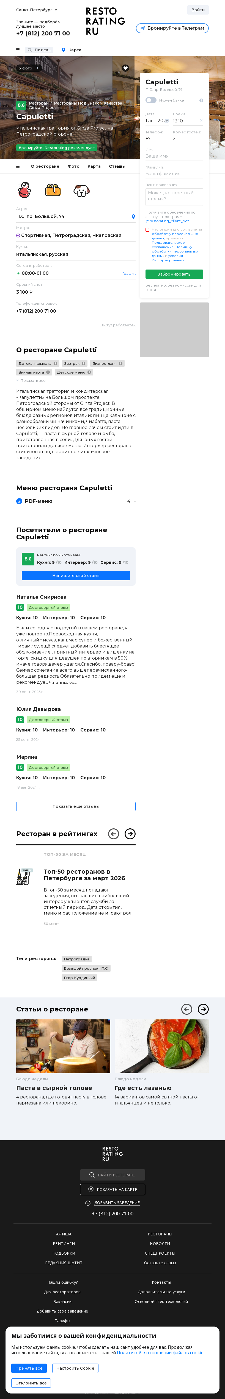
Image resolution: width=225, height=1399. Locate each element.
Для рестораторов (62, 1291)
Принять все (29, 1368)
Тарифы (62, 1320)
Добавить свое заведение (62, 1311)
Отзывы (117, 166)
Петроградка (76, 959)
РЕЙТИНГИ (64, 1243)
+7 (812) (36, 311)
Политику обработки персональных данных (175, 251)
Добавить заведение (117, 1202)
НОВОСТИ (160, 1243)
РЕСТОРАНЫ (160, 1234)
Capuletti (162, 82)
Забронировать (174, 274)
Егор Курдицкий (79, 977)
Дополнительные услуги (161, 1291)
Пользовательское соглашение (168, 244)
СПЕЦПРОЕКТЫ (160, 1253)
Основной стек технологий (161, 1301)
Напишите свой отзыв (76, 575)
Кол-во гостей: (187, 132)
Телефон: (154, 132)
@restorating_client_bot (167, 221)
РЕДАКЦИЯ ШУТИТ (64, 1262)
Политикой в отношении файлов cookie (160, 1353)
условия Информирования (168, 258)
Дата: (150, 114)
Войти (198, 9)
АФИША (64, 1234)
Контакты (161, 1282)
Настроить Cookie (75, 1368)
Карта (71, 49)
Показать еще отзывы (76, 806)
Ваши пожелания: (162, 185)
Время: (179, 114)
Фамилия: (155, 167)
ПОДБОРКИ (64, 1253)
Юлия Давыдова (38, 709)
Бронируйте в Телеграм (172, 28)
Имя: (150, 149)
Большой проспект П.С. (86, 968)
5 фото (29, 68)
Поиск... (39, 49)
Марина (26, 757)
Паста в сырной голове (54, 1088)
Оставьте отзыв (160, 1262)
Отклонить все (31, 1383)
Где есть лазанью (143, 1088)
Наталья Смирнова (41, 597)
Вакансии (62, 1301)
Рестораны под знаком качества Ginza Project (75, 105)
